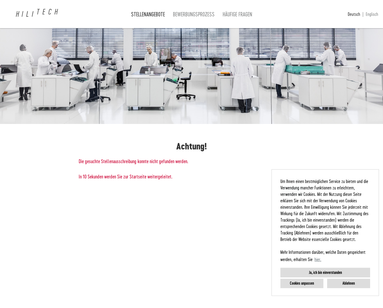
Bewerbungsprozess (194, 14)
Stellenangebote (148, 14)
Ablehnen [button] (348, 283)
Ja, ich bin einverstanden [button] (325, 272)
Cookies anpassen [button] (302, 283)
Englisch (372, 14)
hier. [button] (318, 259)
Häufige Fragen (237, 14)
